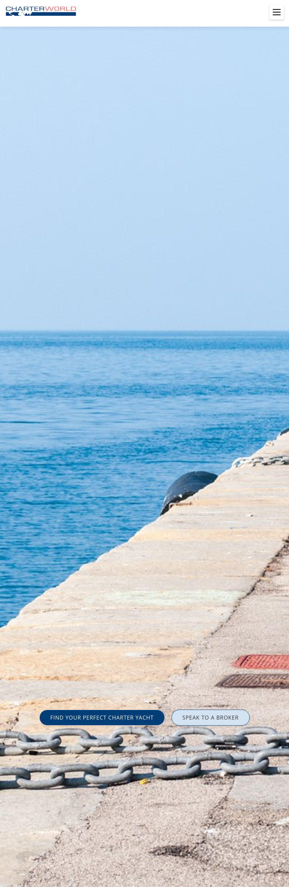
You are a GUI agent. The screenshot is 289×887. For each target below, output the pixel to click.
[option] (144, 443)
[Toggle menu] (276, 12)
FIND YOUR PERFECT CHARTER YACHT (102, 717)
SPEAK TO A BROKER (210, 717)
